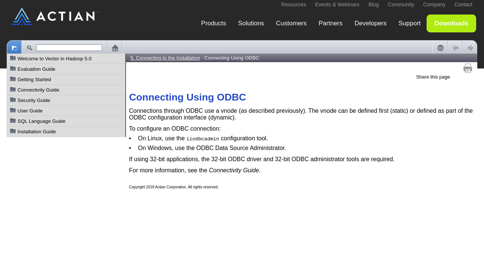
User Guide (30, 111)
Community (401, 4)
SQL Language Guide (41, 121)
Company (434, 4)
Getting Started (34, 79)
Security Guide (34, 100)
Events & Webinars (337, 4)
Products (213, 23)
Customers (291, 23)
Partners (331, 23)
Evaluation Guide (37, 69)
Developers (371, 23)
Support (410, 23)
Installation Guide (37, 131)
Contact (463, 4)
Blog (373, 4)
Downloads (451, 23)
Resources (293, 4)
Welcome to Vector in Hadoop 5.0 (54, 58)
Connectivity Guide (38, 90)
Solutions (251, 23)
